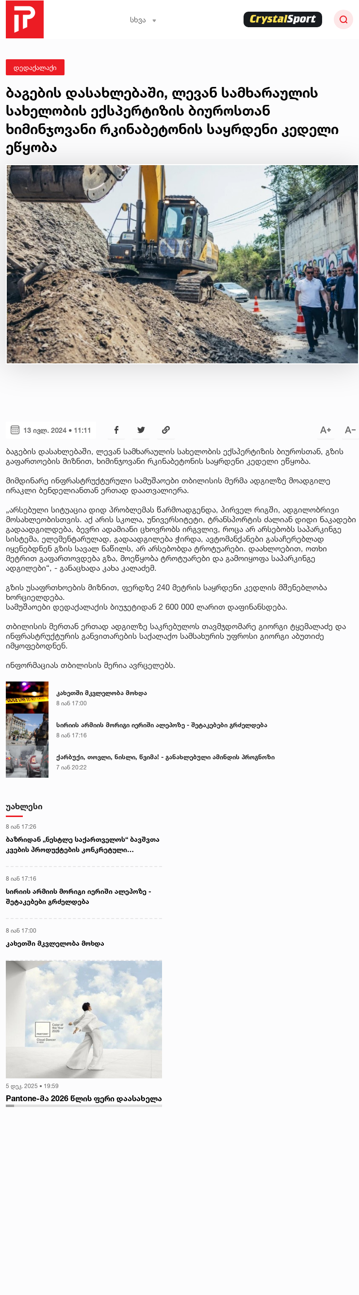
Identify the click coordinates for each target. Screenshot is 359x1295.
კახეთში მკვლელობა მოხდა (101, 693)
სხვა (143, 19)
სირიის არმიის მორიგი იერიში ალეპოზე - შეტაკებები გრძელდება (161, 725)
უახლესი (24, 806)
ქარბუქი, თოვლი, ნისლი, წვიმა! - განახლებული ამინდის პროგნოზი (165, 757)
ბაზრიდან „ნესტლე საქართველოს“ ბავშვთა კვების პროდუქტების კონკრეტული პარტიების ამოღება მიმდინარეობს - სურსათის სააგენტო (83, 844)
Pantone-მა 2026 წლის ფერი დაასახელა (84, 1098)
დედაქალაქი (35, 67)
